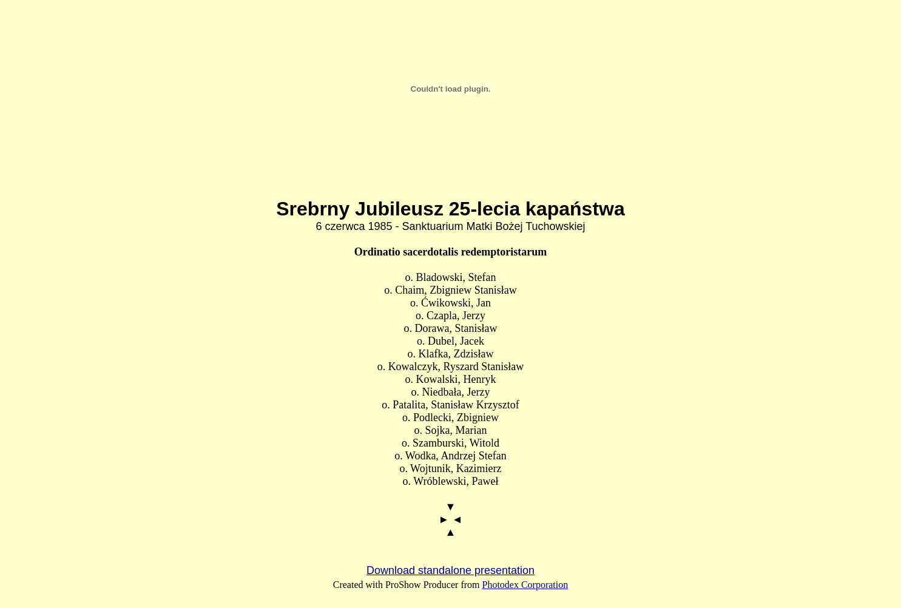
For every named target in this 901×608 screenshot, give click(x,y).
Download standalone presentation (450, 570)
